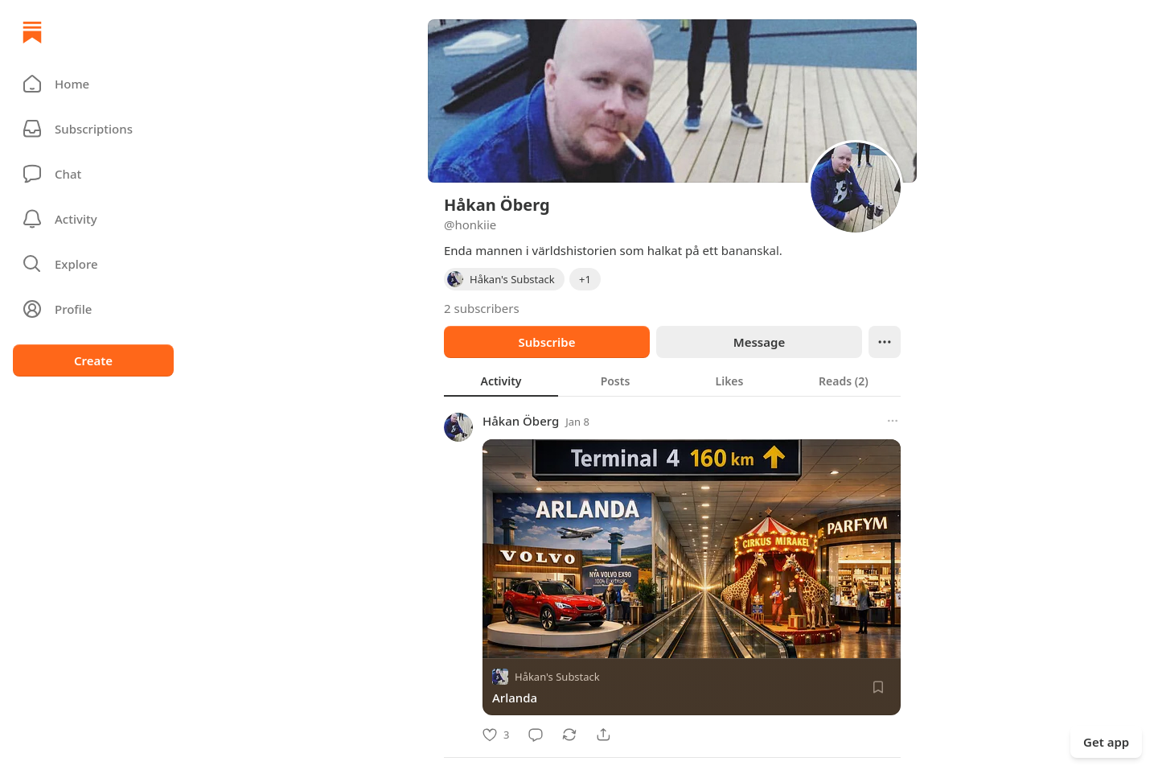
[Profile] (93, 309)
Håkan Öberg (520, 421)
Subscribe (546, 342)
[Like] (495, 734)
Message (759, 342)
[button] (93, 83)
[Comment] (535, 734)
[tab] (501, 380)
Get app (1106, 742)
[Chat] (93, 173)
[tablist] (672, 380)
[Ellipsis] (884, 342)
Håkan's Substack (557, 676)
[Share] (603, 734)
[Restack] (569, 734)
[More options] (892, 421)
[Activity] (93, 219)
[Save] (878, 687)
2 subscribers (481, 308)
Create (93, 360)
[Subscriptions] (93, 128)
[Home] (32, 32)
